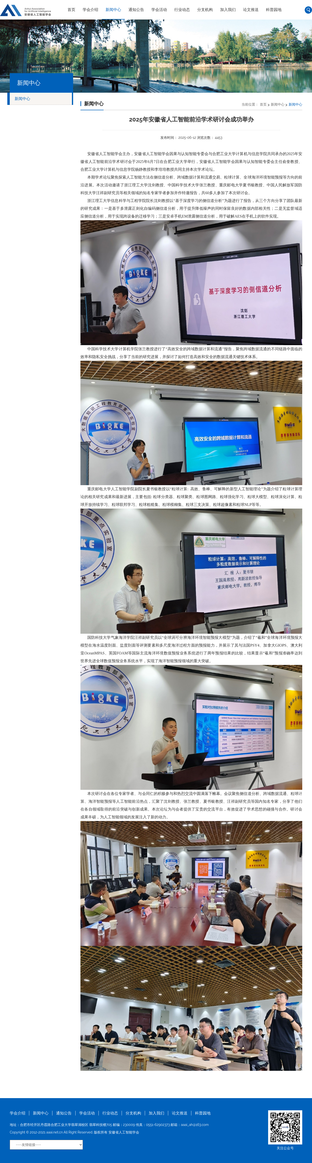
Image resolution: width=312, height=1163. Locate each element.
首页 (71, 9)
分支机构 (205, 9)
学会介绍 (90, 9)
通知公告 (136, 9)
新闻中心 (113, 9)
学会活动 (159, 9)
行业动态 (182, 9)
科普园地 (274, 9)
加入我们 (228, 9)
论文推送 (251, 9)
